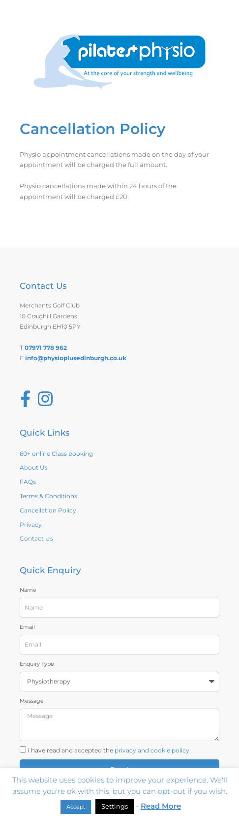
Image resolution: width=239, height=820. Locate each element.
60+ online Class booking (56, 453)
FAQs (28, 481)
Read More (161, 806)
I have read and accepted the (108, 750)
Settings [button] (114, 806)
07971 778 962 (46, 347)
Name (28, 589)
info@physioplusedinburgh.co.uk (75, 358)
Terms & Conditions (48, 496)
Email (27, 626)
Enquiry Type (37, 663)
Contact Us (36, 538)
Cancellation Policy (48, 510)
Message (32, 700)
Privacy (31, 524)
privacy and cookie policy (152, 750)
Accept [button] (75, 806)
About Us (34, 467)
